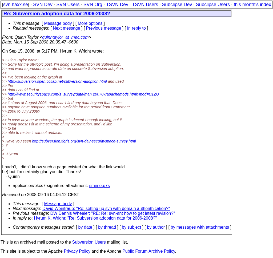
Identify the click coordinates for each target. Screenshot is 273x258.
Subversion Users (89, 242)
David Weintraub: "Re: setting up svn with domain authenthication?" (106, 208)
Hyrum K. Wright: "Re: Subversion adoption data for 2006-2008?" (95, 218)
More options (90, 23)
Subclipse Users (213, 4)
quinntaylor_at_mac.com (65, 37)
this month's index (252, 4)
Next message (66, 28)
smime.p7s (99, 185)
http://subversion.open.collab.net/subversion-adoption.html (57, 81)
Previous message (103, 28)
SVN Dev (42, 4)
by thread (107, 227)
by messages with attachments (200, 227)
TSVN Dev (117, 4)
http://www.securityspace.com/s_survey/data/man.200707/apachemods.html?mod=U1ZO (83, 94)
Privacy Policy (77, 251)
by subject (131, 227)
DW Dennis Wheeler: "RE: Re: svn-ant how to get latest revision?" (112, 213)
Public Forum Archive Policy (148, 251)
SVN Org (92, 4)
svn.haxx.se (15, 4)
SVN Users (67, 4)
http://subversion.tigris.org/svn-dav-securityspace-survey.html (84, 141)
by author (156, 227)
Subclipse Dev (177, 4)
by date (85, 227)
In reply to (136, 28)
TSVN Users (145, 4)
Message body (58, 23)
